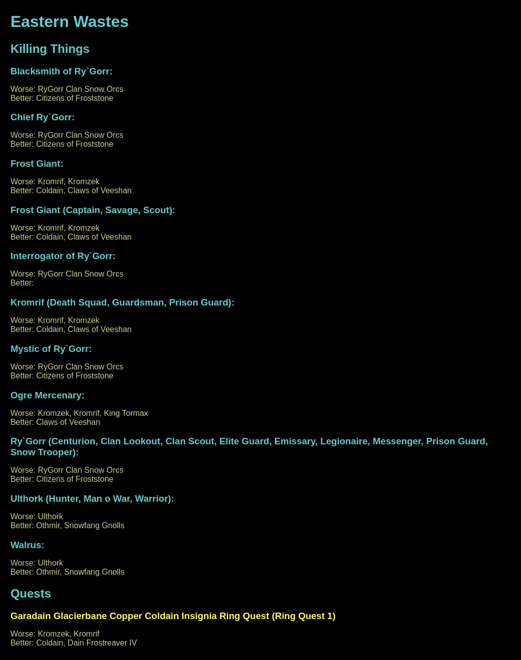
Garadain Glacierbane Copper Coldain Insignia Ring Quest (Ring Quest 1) (173, 616)
